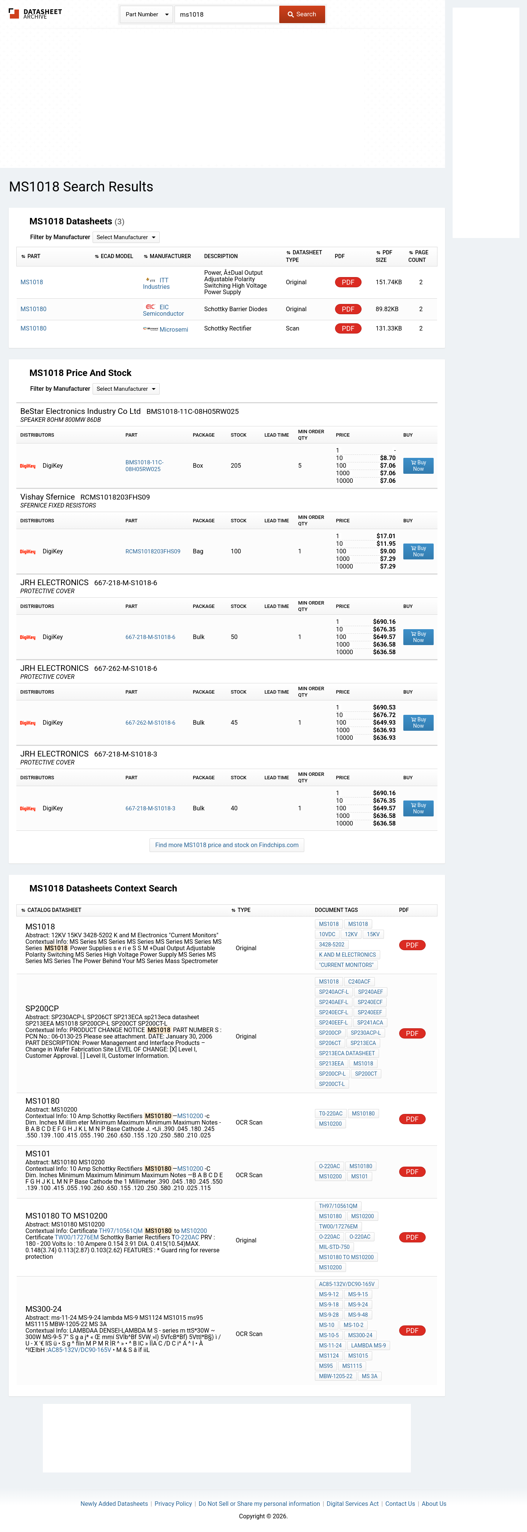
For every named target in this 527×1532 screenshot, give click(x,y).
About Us (434, 1503)
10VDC (327, 934)
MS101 (359, 1176)
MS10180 (363, 1114)
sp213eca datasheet (347, 1053)
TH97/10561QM (120, 1230)
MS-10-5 (329, 1335)
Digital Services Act (353, 1503)
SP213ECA (363, 1043)
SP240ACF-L (334, 992)
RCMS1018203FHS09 (153, 551)
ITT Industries (156, 283)
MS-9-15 (358, 1294)
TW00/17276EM (77, 1237)
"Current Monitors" (346, 965)
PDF (348, 282)
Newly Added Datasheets (114, 1503)
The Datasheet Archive (35, 13)
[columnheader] (53, 256)
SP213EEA (331, 1063)
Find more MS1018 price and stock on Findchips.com (227, 845)
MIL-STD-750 (334, 1247)
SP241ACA (370, 1023)
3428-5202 (332, 944)
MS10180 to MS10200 (346, 1257)
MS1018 (329, 924)
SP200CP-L (332, 1074)
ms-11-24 (330, 1345)
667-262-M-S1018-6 (150, 722)
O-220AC (329, 1166)
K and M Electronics (347, 955)
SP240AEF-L (333, 1002)
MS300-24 (360, 1335)
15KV (373, 934)
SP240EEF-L (333, 1023)
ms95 (326, 1366)
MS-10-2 (353, 1325)
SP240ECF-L (333, 1012)
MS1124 (329, 1356)
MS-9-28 (329, 1315)
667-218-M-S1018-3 (150, 808)
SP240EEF (370, 1012)
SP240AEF (370, 992)
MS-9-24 (358, 1305)
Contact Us (400, 1503)
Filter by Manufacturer (60, 237)
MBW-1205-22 (335, 1376)
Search (302, 14)
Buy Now (418, 465)
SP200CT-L (332, 1084)
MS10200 (190, 1116)
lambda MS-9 (368, 1345)
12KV (351, 934)
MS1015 (358, 1356)
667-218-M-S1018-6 (150, 637)
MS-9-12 (329, 1294)
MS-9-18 (329, 1305)
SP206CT (330, 1043)
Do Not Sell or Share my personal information (259, 1503)
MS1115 (352, 1366)
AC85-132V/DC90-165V (80, 1349)
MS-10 (326, 1325)
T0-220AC (331, 1114)
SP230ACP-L (366, 1033)
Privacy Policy (173, 1503)
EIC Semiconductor (163, 310)
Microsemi (165, 329)
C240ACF (359, 982)
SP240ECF (370, 1002)
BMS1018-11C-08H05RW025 (145, 466)
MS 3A (370, 1376)
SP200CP (330, 1033)
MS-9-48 (358, 1315)
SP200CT (366, 1074)
